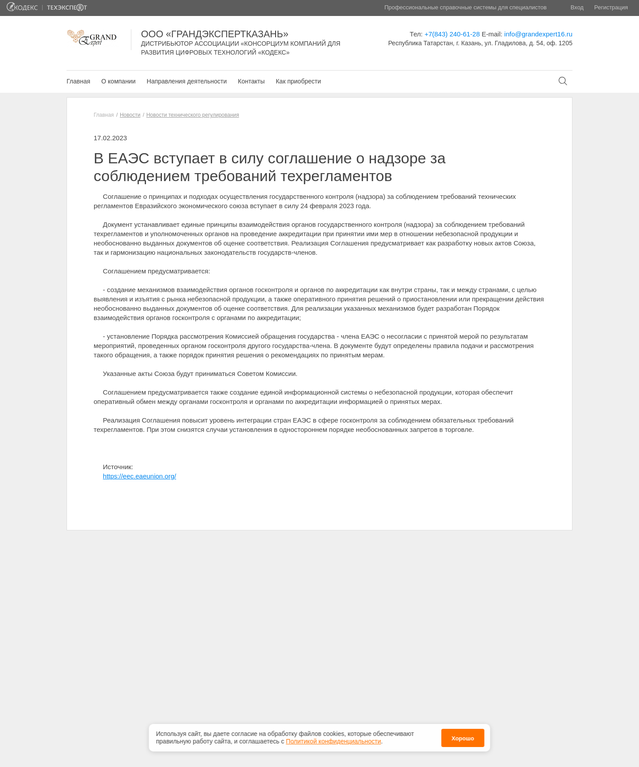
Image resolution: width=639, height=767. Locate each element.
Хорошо (462, 737)
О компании (118, 81)
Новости (130, 115)
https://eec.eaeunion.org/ (139, 476)
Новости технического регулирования (192, 115)
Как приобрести (298, 81)
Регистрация (611, 7)
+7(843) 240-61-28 (452, 34)
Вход (577, 7)
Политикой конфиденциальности (333, 740)
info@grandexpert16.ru (538, 34)
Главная (78, 81)
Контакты (251, 81)
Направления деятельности (187, 81)
